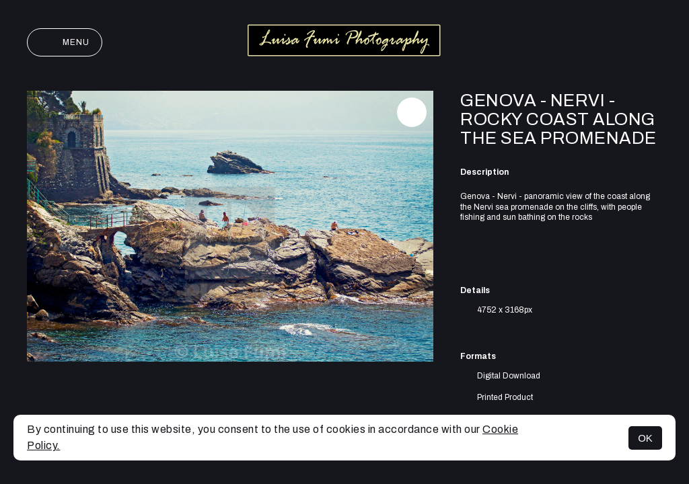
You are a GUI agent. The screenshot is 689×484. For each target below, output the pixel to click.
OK (645, 438)
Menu (64, 42)
